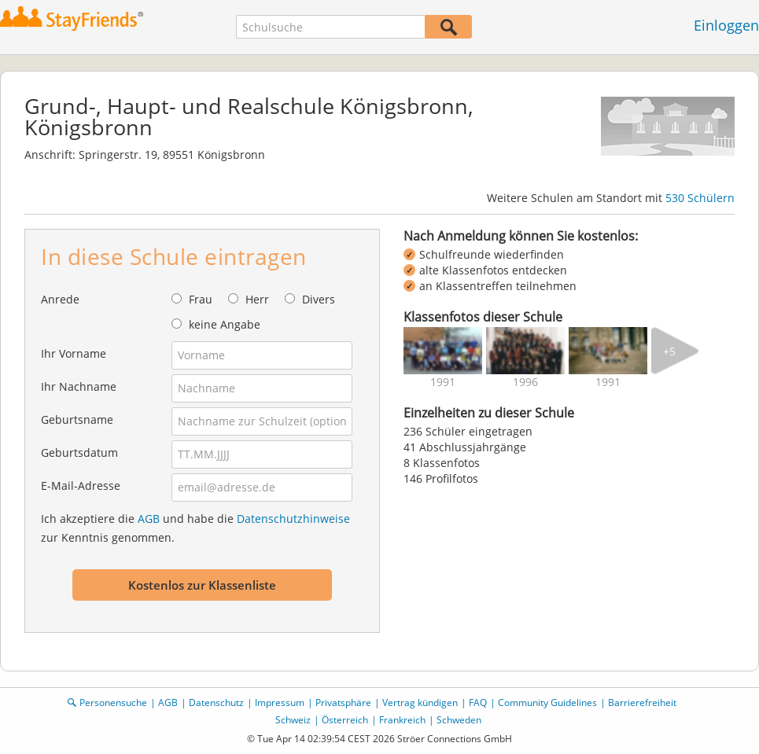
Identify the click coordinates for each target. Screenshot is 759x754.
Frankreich (402, 719)
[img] (442, 350)
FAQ (478, 702)
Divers (318, 299)
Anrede (60, 299)
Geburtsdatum (79, 452)
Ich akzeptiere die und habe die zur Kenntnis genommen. (195, 528)
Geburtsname (77, 419)
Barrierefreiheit (642, 702)
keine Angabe (224, 324)
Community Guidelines (547, 702)
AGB (149, 518)
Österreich (345, 719)
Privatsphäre (343, 702)
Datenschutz (216, 702)
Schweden (459, 719)
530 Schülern (700, 197)
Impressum (279, 702)
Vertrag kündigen (420, 702)
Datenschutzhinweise (293, 518)
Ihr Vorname (73, 353)
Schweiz (293, 719)
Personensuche (113, 702)
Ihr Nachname (78, 386)
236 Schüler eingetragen (467, 431)
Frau (200, 299)
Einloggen (726, 25)
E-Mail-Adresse (80, 485)
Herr (257, 299)
